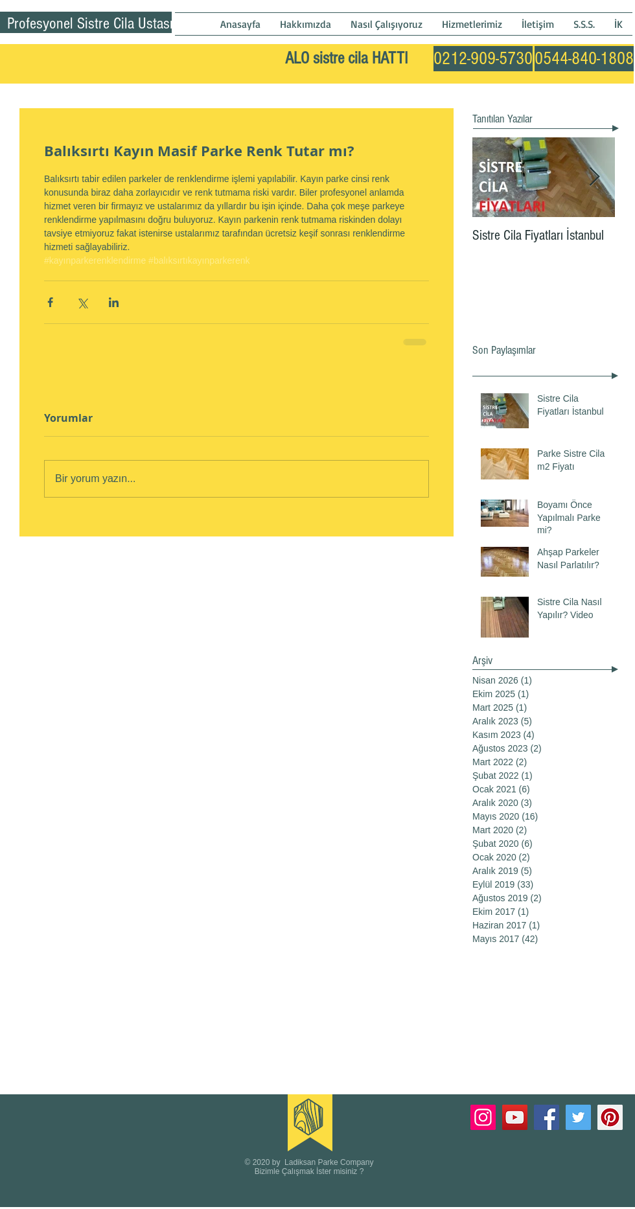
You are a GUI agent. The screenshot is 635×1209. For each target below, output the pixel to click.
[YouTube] (514, 1117)
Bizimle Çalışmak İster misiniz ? (309, 1171)
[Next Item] (594, 177)
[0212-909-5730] (483, 58)
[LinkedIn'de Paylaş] (114, 302)
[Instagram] (483, 1117)
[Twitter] (578, 1117)
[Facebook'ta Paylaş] (50, 302)
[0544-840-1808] (584, 58)
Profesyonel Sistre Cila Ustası (90, 23)
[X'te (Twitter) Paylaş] (82, 302)
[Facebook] (546, 1117)
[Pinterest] (610, 1117)
